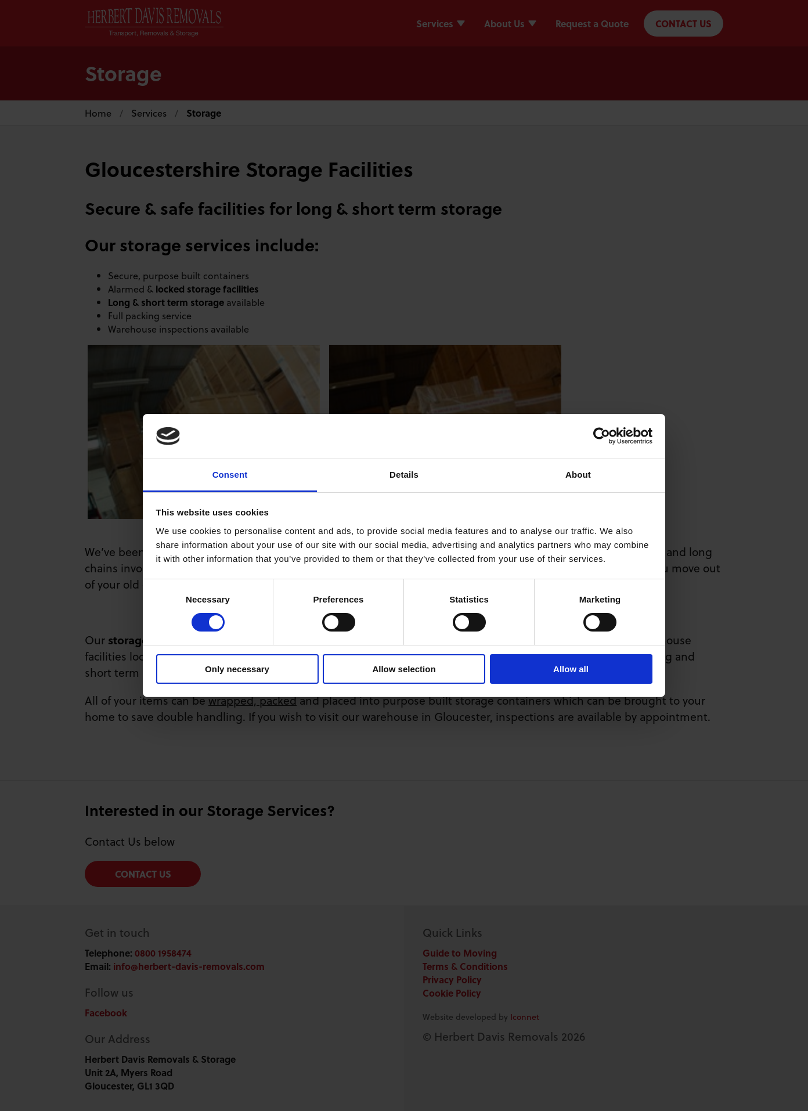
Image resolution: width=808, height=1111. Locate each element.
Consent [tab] (230, 474)
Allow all (571, 669)
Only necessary (237, 669)
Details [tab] (404, 474)
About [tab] (578, 474)
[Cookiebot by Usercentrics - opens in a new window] (601, 436)
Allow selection (403, 669)
